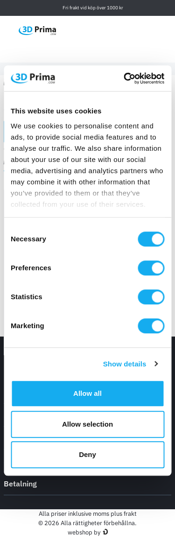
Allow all (87, 393)
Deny (87, 454)
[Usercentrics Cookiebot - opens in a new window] (124, 78)
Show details (125, 364)
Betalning (87, 483)
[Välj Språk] (102, 30)
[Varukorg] (166, 30)
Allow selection (87, 424)
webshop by (84, 532)
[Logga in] (146, 30)
